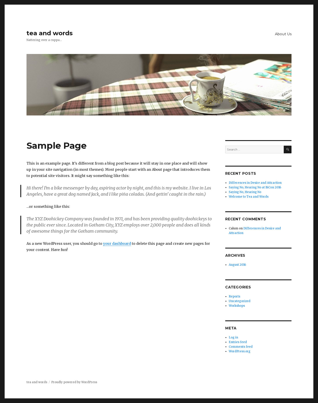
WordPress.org (239, 351)
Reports (234, 296)
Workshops (237, 306)
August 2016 (237, 265)
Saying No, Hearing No (245, 192)
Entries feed (238, 342)
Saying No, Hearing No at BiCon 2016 (255, 187)
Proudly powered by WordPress (74, 382)
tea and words (49, 33)
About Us (283, 34)
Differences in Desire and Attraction (255, 183)
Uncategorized (239, 301)
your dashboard (117, 243)
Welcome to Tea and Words (249, 197)
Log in (233, 337)
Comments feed (241, 347)
